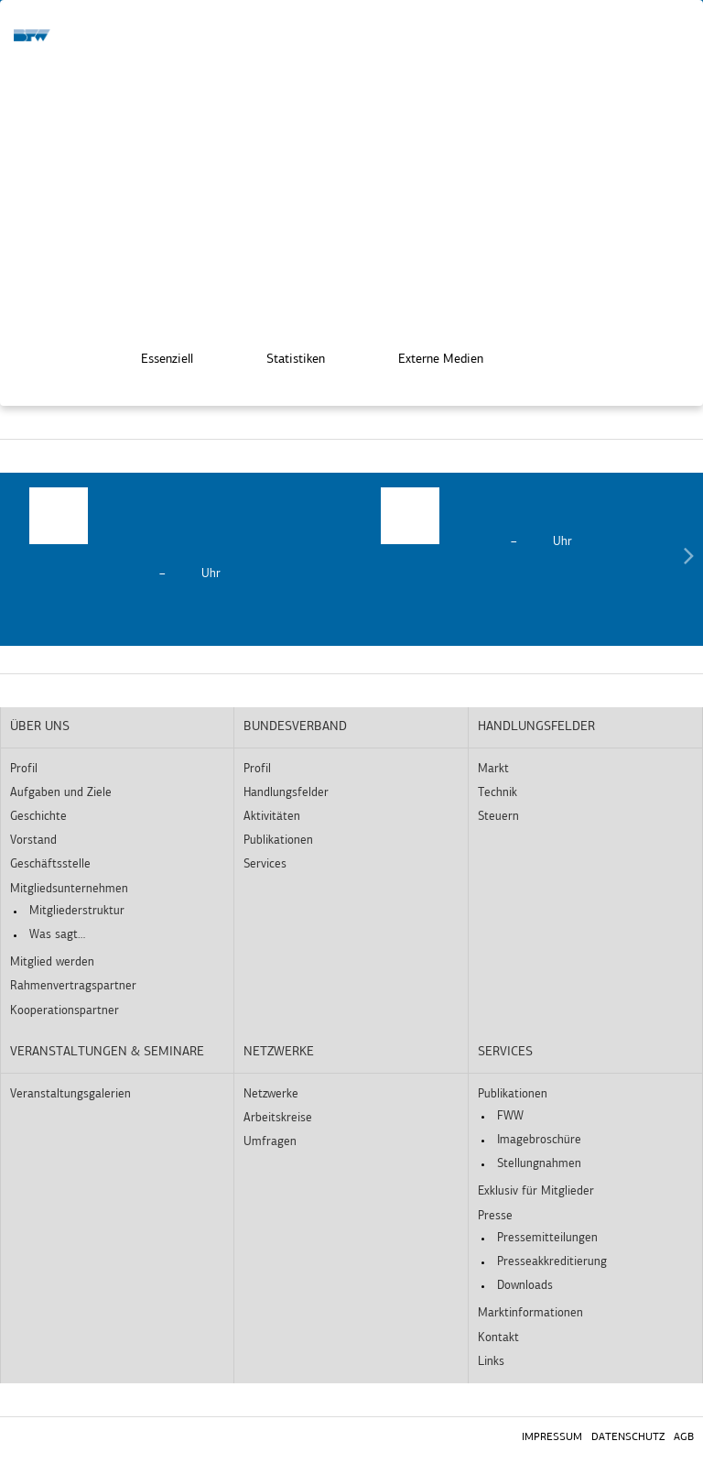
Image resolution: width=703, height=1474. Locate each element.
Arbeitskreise (277, 1118)
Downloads (525, 1286)
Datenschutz (628, 1437)
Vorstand (33, 840)
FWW (510, 1116)
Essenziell (154, 358)
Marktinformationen (530, 1313)
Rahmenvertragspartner (73, 986)
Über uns (40, 727)
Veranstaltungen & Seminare (107, 1052)
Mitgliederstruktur (76, 911)
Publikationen (278, 840)
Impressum (552, 1437)
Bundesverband (295, 727)
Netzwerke (278, 1052)
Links (491, 1362)
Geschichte (38, 817)
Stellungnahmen (539, 1164)
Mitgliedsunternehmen (69, 889)
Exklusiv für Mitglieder (536, 1191)
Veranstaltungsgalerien (70, 1094)
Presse (495, 1216)
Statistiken (283, 358)
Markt (493, 769)
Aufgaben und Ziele (61, 793)
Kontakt (498, 1338)
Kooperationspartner (64, 1011)
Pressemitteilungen (547, 1238)
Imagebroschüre (539, 1140)
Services (265, 864)
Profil (24, 769)
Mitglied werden (52, 962)
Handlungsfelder (286, 793)
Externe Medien (428, 358)
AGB (684, 1437)
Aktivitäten (271, 817)
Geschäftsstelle (50, 864)
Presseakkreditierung (552, 1262)
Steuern (498, 817)
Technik (497, 793)
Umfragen (270, 1142)
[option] (176, 535)
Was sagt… (57, 935)
